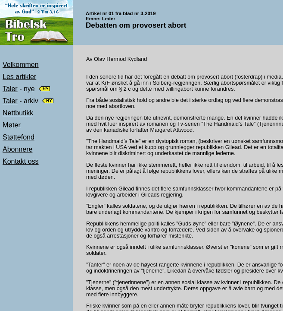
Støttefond (18, 137)
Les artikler (19, 76)
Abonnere (17, 149)
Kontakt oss (21, 161)
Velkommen (21, 64)
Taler (10, 88)
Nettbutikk (18, 113)
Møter (12, 125)
